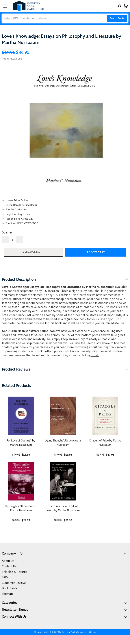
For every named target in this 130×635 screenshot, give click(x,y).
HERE (95, 355)
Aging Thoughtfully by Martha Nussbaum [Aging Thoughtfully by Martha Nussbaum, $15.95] (63, 442)
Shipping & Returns (14, 572)
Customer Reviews (14, 583)
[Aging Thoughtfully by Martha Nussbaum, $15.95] (63, 416)
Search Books (117, 18)
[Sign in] (119, 6)
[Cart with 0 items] (126, 6)
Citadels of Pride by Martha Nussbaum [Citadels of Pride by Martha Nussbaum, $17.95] (105, 442)
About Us (8, 561)
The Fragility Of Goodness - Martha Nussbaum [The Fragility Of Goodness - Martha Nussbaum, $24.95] (21, 508)
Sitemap (7, 594)
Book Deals (9, 588)
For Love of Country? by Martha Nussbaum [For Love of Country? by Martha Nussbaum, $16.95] (21, 442)
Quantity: (7, 232)
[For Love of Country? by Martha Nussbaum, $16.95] (21, 416)
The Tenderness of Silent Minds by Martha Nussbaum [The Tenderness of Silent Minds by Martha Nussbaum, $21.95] (63, 508)
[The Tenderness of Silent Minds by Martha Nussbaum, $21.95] (63, 481)
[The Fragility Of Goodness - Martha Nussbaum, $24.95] (21, 481)
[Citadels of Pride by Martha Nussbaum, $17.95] (105, 416)
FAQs (5, 577)
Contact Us (9, 566)
